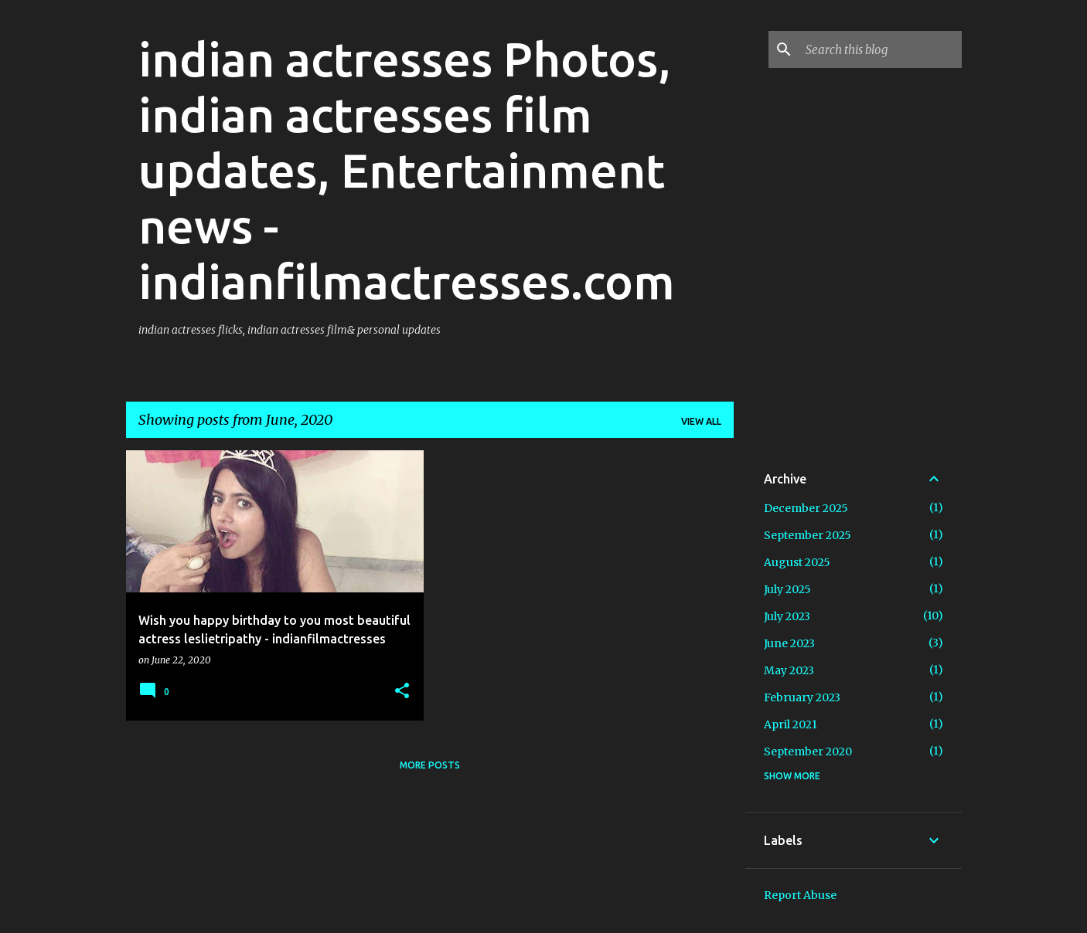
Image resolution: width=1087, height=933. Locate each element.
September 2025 (807, 535)
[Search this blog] (880, 49)
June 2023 (789, 643)
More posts (430, 765)
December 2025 (806, 508)
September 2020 (808, 751)
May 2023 (789, 670)
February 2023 (802, 697)
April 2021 (790, 724)
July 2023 (787, 616)
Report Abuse (800, 895)
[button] (402, 691)
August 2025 (797, 562)
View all (701, 421)
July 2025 (787, 589)
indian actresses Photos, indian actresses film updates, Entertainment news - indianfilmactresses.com (406, 170)
